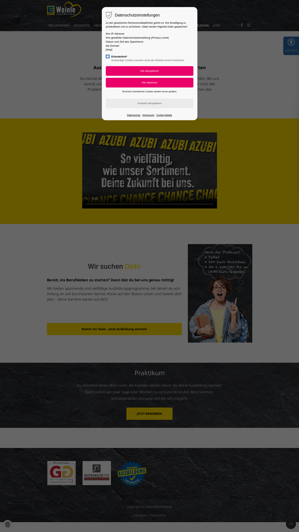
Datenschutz (134, 115)
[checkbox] (107, 56)
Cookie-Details (164, 115)
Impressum (148, 115)
